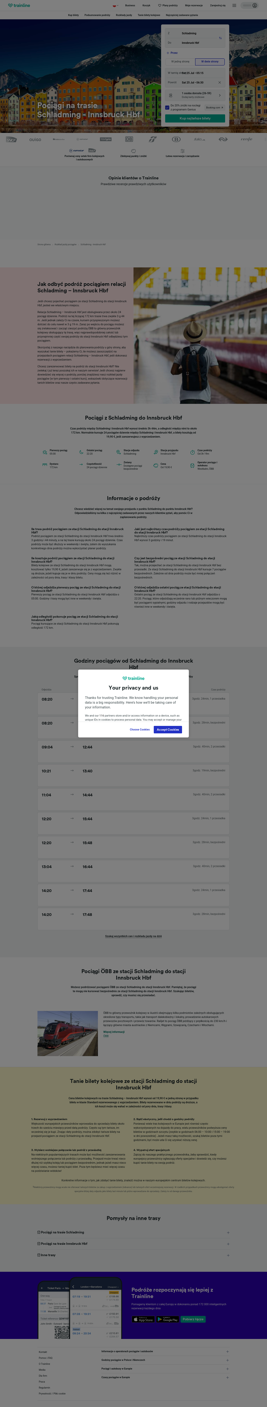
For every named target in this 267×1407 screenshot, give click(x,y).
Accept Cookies (168, 729)
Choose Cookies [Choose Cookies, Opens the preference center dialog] (140, 729)
